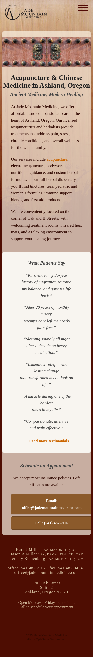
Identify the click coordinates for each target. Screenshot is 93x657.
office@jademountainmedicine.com (46, 572)
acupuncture (57, 159)
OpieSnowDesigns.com (51, 639)
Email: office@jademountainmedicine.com (52, 504)
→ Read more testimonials (46, 441)
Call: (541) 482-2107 (52, 523)
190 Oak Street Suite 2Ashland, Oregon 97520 (46, 587)
